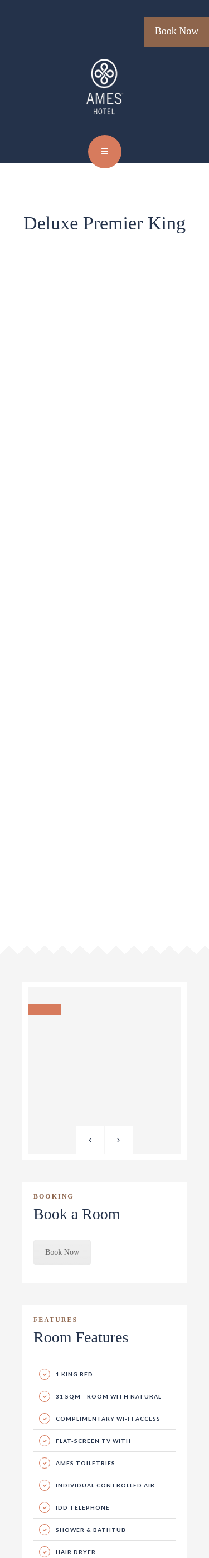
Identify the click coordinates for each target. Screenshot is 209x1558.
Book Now (177, 31)
